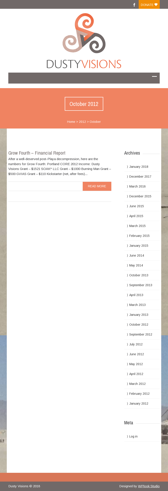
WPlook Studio (149, 486)
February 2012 (139, 393)
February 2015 (139, 235)
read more (97, 186)
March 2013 (137, 305)
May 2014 (136, 265)
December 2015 (140, 196)
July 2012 (136, 344)
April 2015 (136, 216)
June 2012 (136, 354)
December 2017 (140, 176)
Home (71, 121)
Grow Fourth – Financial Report (36, 153)
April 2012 (136, 374)
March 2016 (137, 186)
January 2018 (138, 166)
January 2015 (138, 245)
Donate (149, 5)
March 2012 (137, 384)
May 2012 (136, 364)
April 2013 (136, 295)
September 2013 (140, 285)
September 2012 (140, 334)
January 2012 (138, 403)
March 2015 (137, 226)
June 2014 (136, 255)
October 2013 (138, 275)
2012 (82, 121)
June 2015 (136, 206)
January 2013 (138, 314)
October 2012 (138, 324)
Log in (133, 436)
